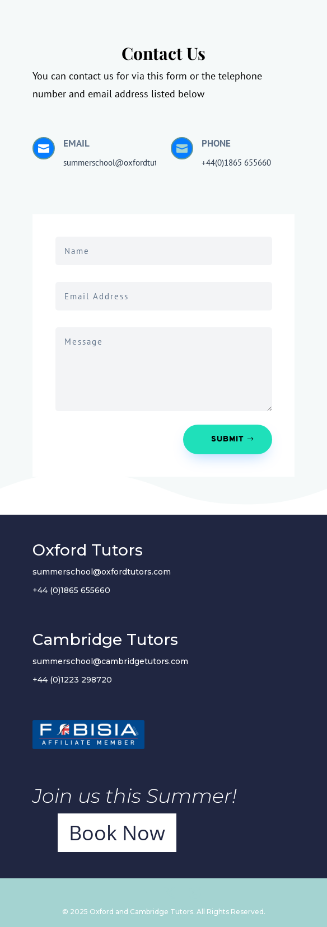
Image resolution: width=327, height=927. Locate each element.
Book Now (117, 832)
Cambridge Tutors (105, 639)
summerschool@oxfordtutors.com (101, 572)
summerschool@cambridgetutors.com (110, 661)
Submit (227, 439)
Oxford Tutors (87, 549)
